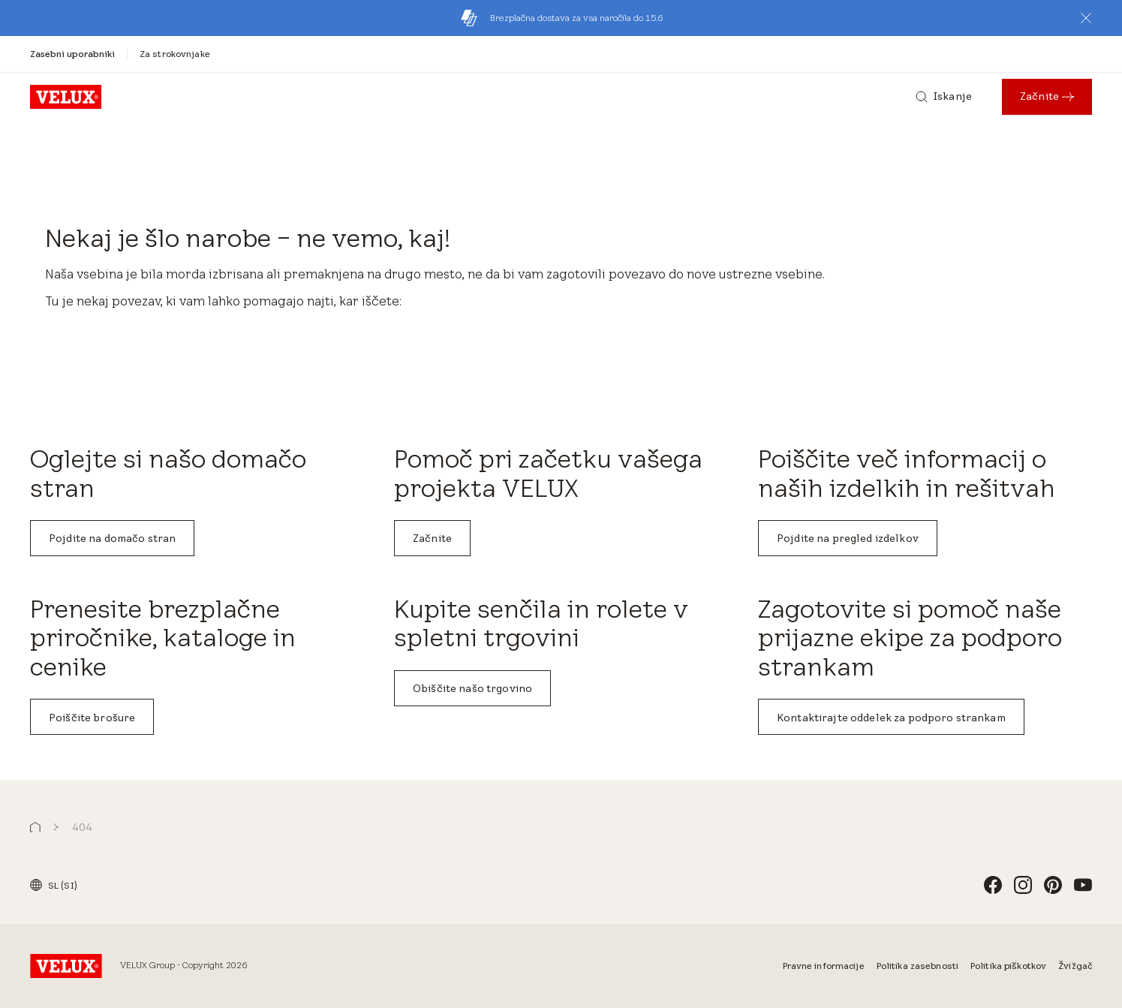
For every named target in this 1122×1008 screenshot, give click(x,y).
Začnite (432, 538)
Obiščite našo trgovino (472, 688)
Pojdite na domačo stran (112, 538)
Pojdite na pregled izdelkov (848, 538)
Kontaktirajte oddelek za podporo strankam (891, 717)
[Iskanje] (944, 97)
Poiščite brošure (92, 717)
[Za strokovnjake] (175, 54)
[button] (1086, 18)
